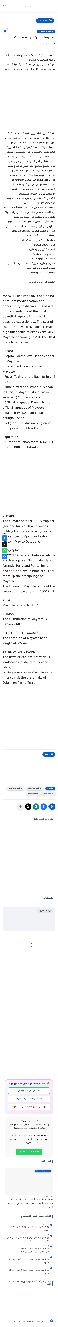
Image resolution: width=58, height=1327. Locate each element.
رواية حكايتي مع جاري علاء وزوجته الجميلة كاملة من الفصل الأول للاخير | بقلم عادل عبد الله (30, 1203)
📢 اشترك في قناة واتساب (29, 1091)
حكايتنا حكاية (29, 6)
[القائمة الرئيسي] (53, 6)
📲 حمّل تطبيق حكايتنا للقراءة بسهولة (29, 1107)
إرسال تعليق (45, 911)
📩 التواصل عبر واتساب (29, 1152)
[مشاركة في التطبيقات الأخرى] (20, 806)
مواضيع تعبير (48, 793)
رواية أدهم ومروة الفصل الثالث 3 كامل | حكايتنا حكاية (29, 1272)
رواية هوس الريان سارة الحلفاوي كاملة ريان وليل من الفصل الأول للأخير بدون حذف (28, 1250)
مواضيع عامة (33, 793)
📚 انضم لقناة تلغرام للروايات (29, 1099)
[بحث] (4, 6)
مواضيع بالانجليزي (46, 31)
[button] (44, 806)
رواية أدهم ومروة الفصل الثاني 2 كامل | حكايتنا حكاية (29, 1261)
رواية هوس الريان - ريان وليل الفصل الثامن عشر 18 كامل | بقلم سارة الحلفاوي (28, 1239)
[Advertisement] (29, 103)
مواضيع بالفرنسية (15, 788)
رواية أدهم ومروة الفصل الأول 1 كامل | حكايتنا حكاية (29, 1228)
